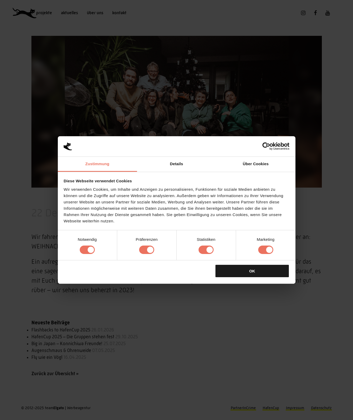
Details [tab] (176, 164)
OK (252, 271)
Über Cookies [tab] (256, 164)
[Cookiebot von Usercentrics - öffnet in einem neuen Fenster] (266, 146)
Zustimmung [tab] (97, 164)
